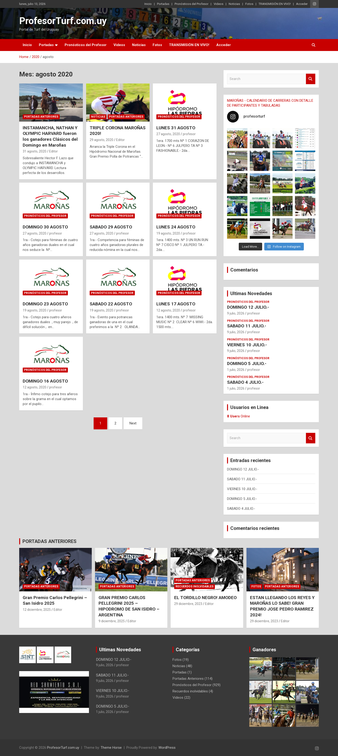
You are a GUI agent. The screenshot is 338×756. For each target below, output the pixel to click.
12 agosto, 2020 (168, 310)
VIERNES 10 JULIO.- (247, 344)
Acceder (302, 4)
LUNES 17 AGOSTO (175, 304)
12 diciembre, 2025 (37, 609)
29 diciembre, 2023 (188, 604)
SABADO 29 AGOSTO (111, 227)
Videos (218, 4)
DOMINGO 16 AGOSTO (45, 381)
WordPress (167, 747)
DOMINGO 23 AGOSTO (45, 304)
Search (310, 79)
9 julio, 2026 (235, 313)
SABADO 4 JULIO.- (245, 382)
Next (132, 423)
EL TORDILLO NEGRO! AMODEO (205, 597)
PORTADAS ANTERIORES (49, 541)
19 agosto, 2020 (168, 233)
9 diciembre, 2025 (112, 621)
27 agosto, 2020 (168, 134)
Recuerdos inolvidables (194, 586)
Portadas (163, 4)
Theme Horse (111, 747)
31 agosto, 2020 (34, 151)
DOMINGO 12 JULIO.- (248, 307)
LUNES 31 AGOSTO (175, 127)
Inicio (148, 4)
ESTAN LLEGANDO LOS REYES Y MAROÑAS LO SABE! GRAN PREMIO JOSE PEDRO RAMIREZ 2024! (282, 606)
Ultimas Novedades (251, 293)
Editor (53, 151)
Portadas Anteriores (41, 116)
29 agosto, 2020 (101, 140)
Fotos (249, 4)
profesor (189, 134)
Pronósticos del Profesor (191, 4)
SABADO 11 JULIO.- (246, 326)
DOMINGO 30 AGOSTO (45, 227)
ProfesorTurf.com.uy (63, 20)
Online (238, 416)
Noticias (234, 4)
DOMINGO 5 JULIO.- (246, 363)
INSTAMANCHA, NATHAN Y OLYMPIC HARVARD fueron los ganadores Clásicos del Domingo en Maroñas (50, 136)
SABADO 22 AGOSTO (111, 304)
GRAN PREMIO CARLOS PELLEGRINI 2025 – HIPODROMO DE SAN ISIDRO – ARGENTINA (129, 606)
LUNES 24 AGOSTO (175, 227)
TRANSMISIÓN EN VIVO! (275, 4)
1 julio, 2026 (235, 370)
